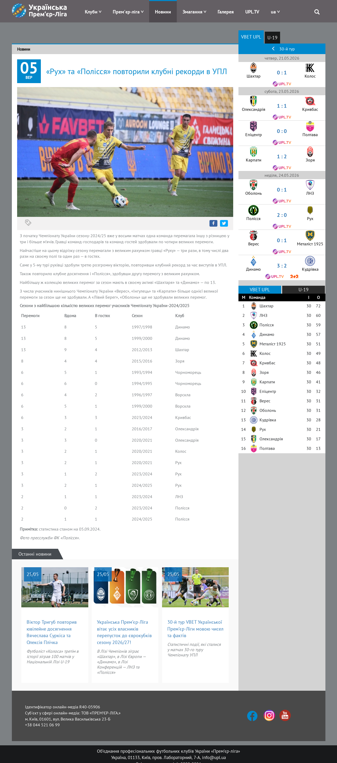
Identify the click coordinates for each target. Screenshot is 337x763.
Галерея (226, 12)
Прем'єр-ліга (126, 12)
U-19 (272, 38)
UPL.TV (252, 12)
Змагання (192, 12)
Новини (163, 12)
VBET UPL (251, 37)
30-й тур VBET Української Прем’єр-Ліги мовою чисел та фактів (195, 628)
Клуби (91, 12)
